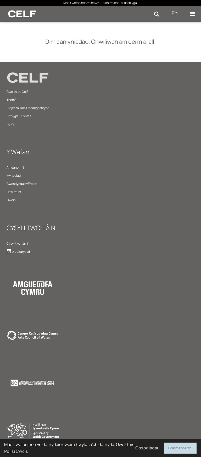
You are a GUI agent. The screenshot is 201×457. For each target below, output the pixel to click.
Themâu (12, 100)
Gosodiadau (147, 448)
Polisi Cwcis (16, 451)
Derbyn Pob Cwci (180, 447)
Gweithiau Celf (17, 91)
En (175, 13)
